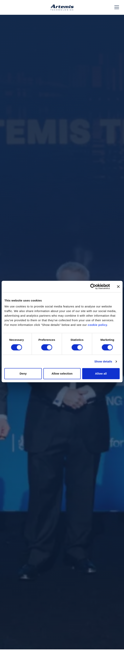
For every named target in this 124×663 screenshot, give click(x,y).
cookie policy (97, 324)
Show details (103, 361)
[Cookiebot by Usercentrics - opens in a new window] (93, 286)
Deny (23, 373)
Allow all (101, 373)
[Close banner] (118, 286)
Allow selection (62, 373)
